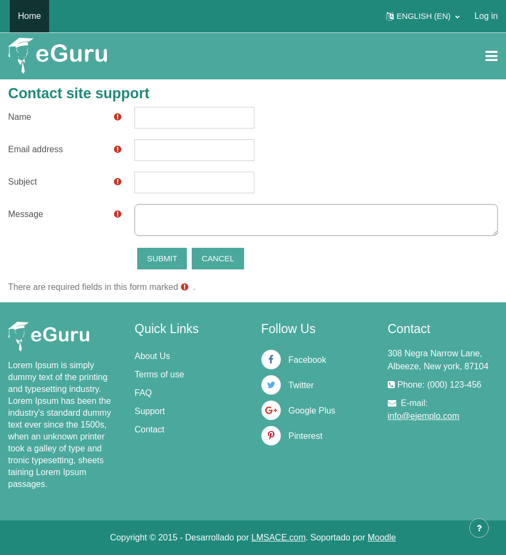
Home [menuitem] (29, 16)
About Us (152, 356)
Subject (22, 181)
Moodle (382, 537)
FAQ (143, 392)
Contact (149, 429)
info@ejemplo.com (424, 416)
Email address (35, 149)
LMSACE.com (279, 537)
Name (19, 116)
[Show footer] (479, 528)
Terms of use (159, 374)
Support (149, 411)
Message (25, 214)
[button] (423, 16)
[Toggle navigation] (491, 56)
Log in (486, 16)
